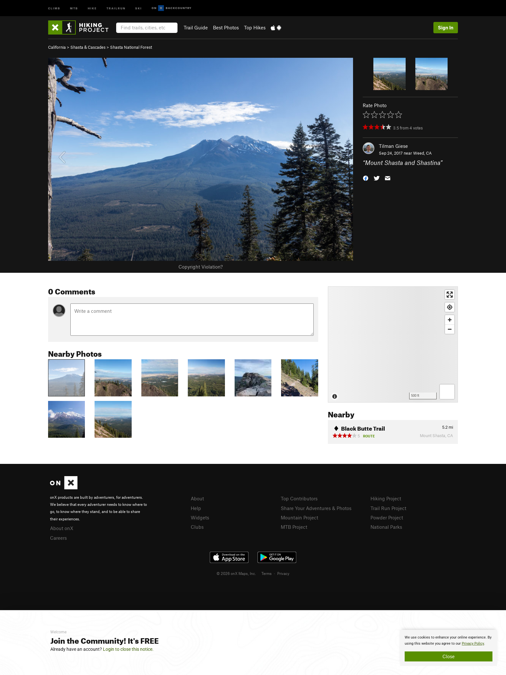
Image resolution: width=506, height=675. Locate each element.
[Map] (393, 344)
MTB (74, 8)
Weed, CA (422, 153)
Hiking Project (385, 498)
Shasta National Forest (131, 47)
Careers (58, 538)
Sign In (445, 27)
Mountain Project (299, 517)
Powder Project (386, 517)
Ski (138, 8)
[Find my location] (449, 307)
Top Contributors (299, 498)
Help (196, 508)
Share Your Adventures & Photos (316, 508)
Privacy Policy (473, 643)
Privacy (283, 573)
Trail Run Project (388, 508)
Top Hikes (255, 27)
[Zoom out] (449, 329)
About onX (61, 528)
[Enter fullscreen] (449, 294)
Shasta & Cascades (88, 47)
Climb (54, 8)
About (197, 498)
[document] (448, 647)
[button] (366, 177)
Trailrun (116, 8)
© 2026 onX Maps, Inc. (236, 573)
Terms (266, 573)
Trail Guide (196, 27)
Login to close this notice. (128, 649)
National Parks (386, 527)
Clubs (197, 527)
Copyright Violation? (200, 267)
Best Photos (226, 27)
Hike (92, 8)
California (57, 47)
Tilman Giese (393, 146)
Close (448, 656)
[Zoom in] (449, 319)
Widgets (200, 517)
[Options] (447, 391)
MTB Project (294, 527)
